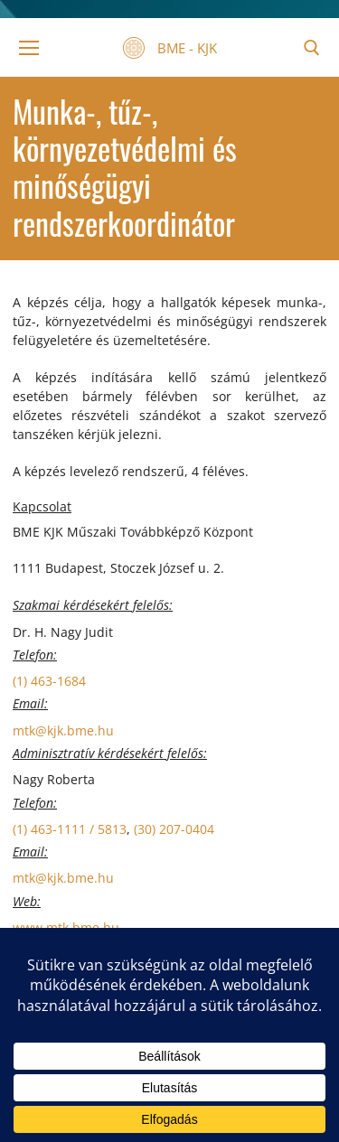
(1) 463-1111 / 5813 (70, 829)
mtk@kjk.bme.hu (63, 730)
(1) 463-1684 (49, 680)
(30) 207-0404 (174, 829)
